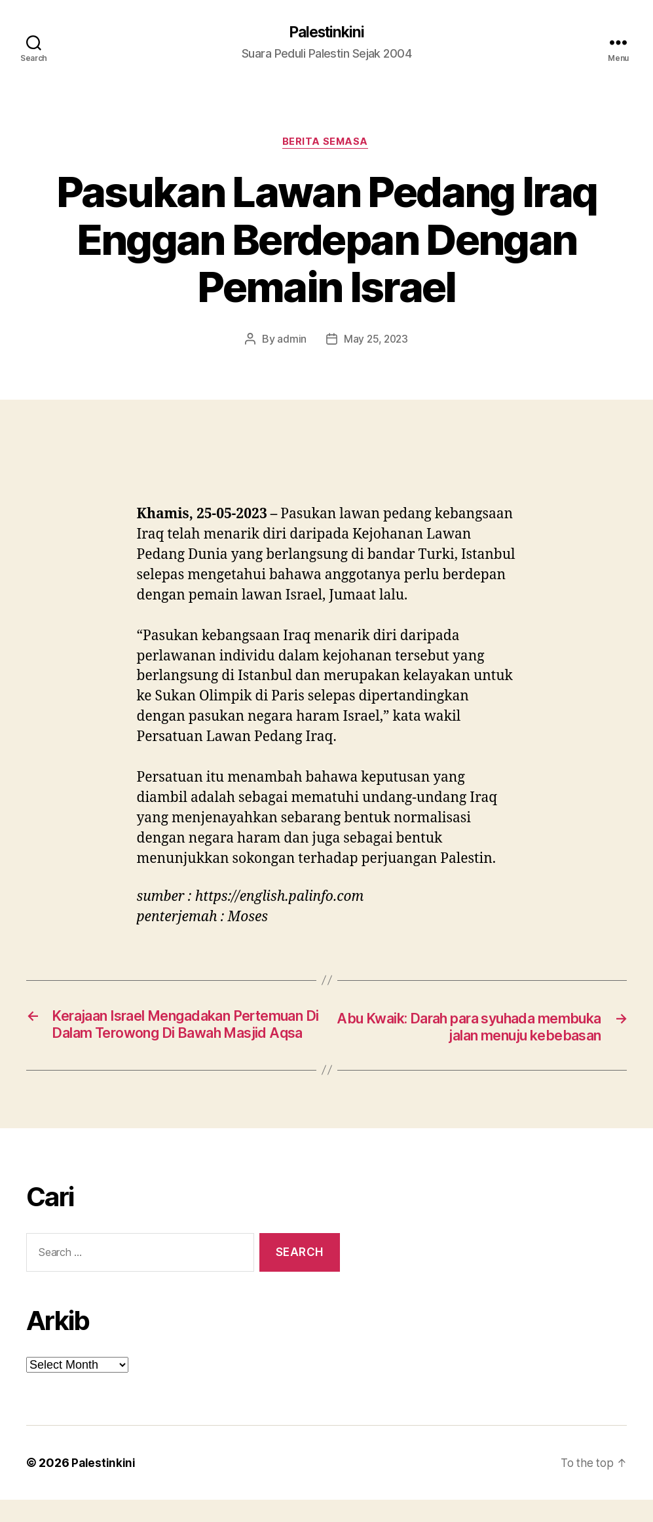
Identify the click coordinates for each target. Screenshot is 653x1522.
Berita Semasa (326, 144)
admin (290, 341)
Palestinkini (326, 33)
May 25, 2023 (376, 341)
